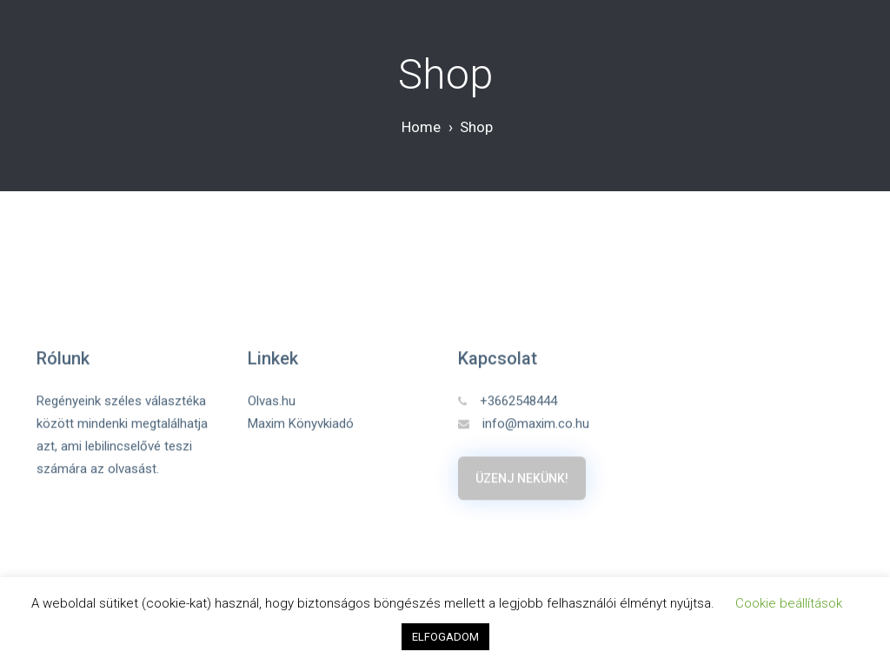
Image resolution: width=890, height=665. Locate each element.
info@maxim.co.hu (523, 423)
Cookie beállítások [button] (788, 603)
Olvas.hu (272, 401)
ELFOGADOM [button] (445, 636)
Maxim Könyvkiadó (301, 423)
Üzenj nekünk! (521, 478)
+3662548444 (507, 401)
